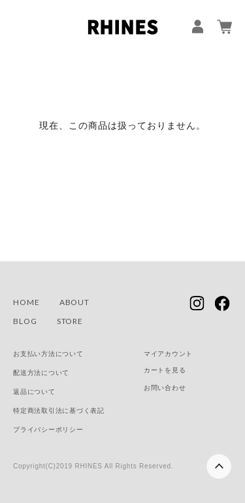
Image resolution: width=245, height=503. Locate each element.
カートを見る (165, 370)
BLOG (25, 321)
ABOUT (74, 302)
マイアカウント (168, 353)
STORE (70, 321)
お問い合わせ (165, 387)
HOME (26, 302)
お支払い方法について (48, 353)
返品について (34, 391)
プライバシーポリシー (48, 429)
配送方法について (41, 372)
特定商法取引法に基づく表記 (59, 410)
